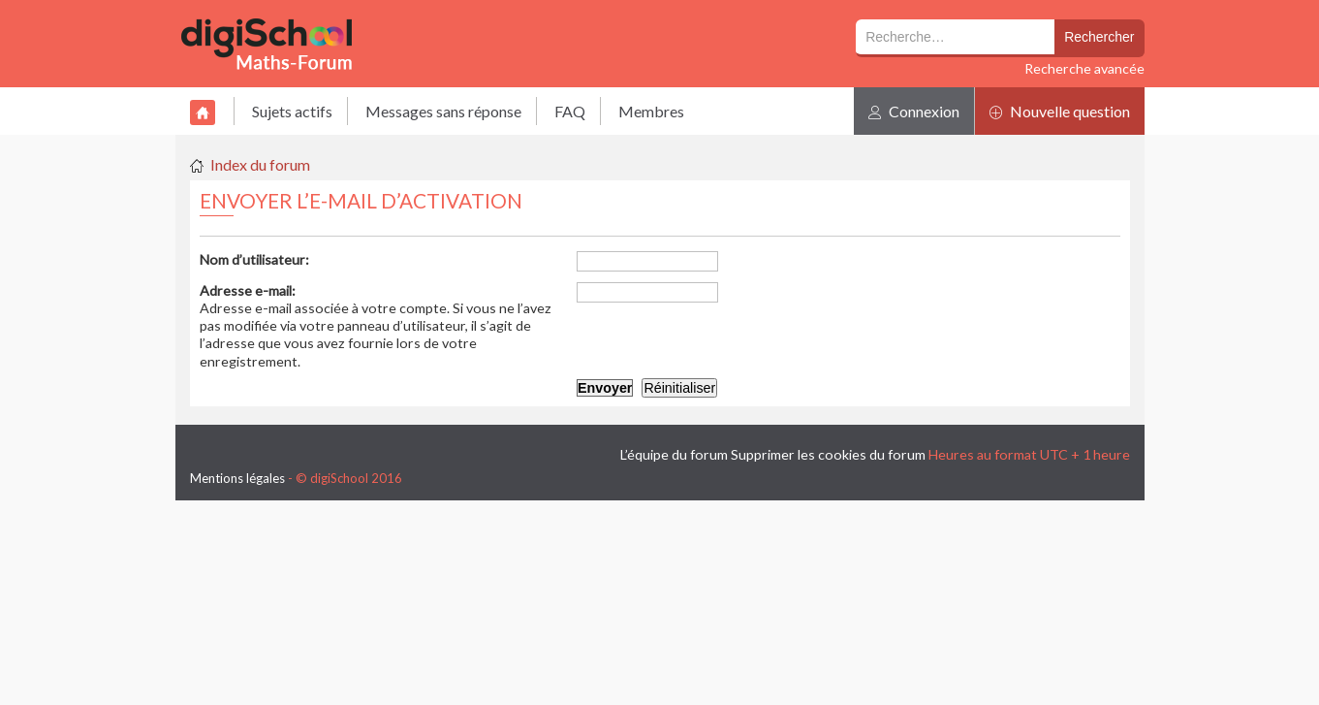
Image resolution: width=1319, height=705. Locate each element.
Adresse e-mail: (248, 290)
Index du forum (260, 164)
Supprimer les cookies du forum (828, 454)
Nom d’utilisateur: (254, 259)
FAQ (569, 111)
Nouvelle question (1059, 111)
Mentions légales (237, 478)
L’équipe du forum (674, 454)
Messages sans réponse (443, 111)
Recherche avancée (1084, 68)
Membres (651, 111)
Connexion (913, 111)
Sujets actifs (292, 111)
